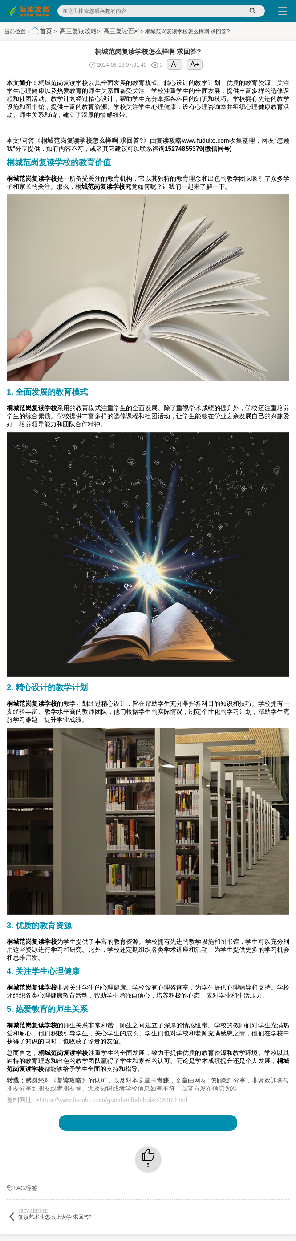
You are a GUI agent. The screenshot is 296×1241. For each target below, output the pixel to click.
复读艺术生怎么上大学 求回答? (77, 1214)
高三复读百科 (122, 31)
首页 (46, 31)
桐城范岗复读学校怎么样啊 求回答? (92, 140)
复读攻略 (169, 140)
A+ (195, 64)
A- (174, 64)
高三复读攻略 (78, 31)
